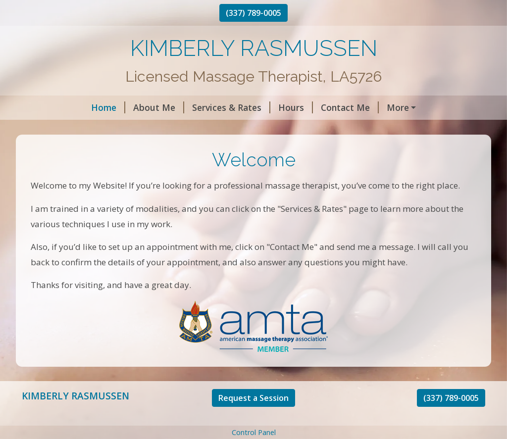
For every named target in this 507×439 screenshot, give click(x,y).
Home (47, 107)
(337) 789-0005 (253, 12)
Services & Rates (170, 107)
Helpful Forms (360, 107)
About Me (97, 107)
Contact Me (288, 107)
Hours (234, 107)
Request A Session (68, 129)
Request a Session (253, 418)
